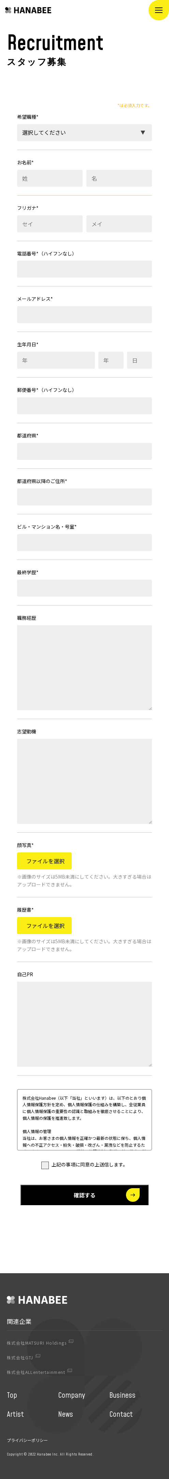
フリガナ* (28, 207)
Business (122, 1395)
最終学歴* (28, 572)
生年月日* (28, 344)
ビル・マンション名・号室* (47, 526)
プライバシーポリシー (27, 1440)
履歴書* (25, 909)
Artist (15, 1414)
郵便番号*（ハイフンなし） (47, 389)
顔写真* (25, 845)
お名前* (25, 162)
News (65, 1414)
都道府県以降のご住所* (42, 481)
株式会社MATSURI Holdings (37, 1343)
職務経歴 (26, 617)
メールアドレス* (35, 298)
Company (71, 1395)
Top (12, 1395)
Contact (121, 1414)
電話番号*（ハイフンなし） (47, 253)
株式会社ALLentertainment (36, 1372)
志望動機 (26, 731)
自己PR (25, 974)
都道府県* (28, 435)
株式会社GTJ (20, 1357)
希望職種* (28, 116)
